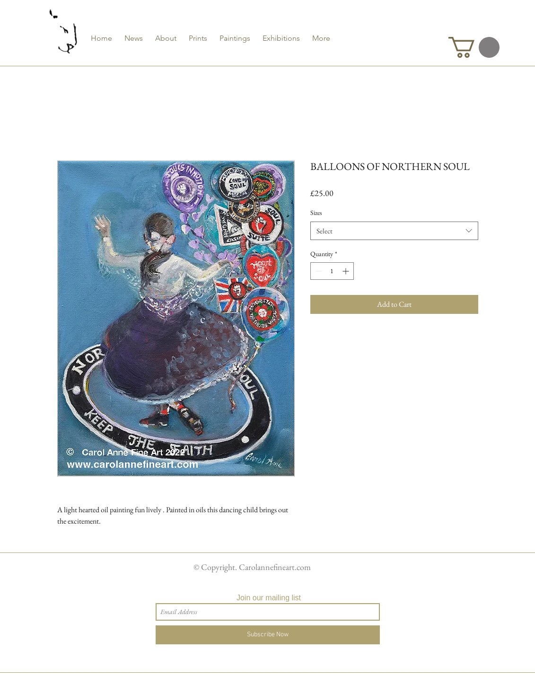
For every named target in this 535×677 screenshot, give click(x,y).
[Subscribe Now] (268, 634)
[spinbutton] (332, 271)
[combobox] (394, 231)
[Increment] (346, 271)
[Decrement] (318, 271)
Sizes (316, 212)
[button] (474, 47)
